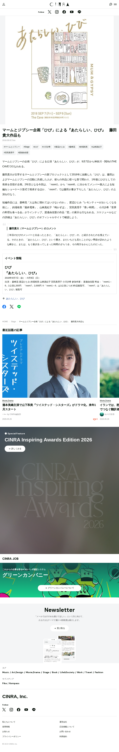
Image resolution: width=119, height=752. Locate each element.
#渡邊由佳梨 (23, 152)
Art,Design (17, 672)
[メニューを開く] (115, 4)
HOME (5, 321)
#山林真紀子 (96, 147)
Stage (13, 321)
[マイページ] (3, 4)
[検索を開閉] (110, 4)
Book (54, 672)
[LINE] (79, 12)
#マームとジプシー (12, 147)
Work (80, 672)
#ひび (35, 147)
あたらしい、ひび (15, 298)
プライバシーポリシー (11, 736)
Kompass (14, 683)
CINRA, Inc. (15, 696)
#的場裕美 (83, 147)
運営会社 (63, 722)
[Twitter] (49, 12)
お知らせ (6, 731)
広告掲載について (67, 727)
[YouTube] (72, 12)
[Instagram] (57, 12)
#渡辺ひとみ (59, 147)
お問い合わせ (65, 731)
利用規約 (63, 736)
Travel (88, 672)
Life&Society (67, 672)
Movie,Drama (33, 672)
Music (5, 672)
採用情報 (6, 727)
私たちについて (8, 722)
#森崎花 (72, 147)
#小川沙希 (46, 147)
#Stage (27, 147)
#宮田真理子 (9, 152)
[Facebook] (64, 12)
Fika (4, 683)
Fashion (99, 672)
